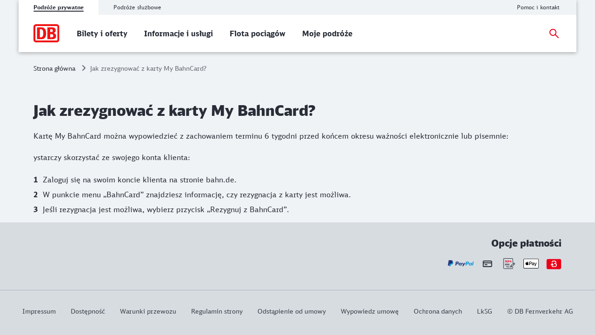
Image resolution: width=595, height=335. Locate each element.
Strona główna (54, 68)
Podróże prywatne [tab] (58, 7)
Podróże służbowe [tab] (137, 7)
